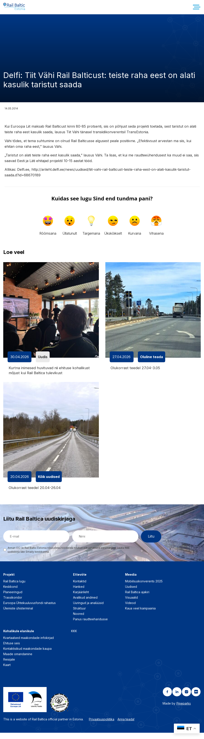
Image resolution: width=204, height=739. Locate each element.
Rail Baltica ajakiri (137, 598)
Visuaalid (131, 603)
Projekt (9, 580)
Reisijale (9, 665)
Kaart (7, 671)
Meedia (131, 580)
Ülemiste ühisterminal (18, 614)
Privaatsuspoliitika (101, 725)
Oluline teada (151, 362)
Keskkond (10, 592)
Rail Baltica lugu (14, 587)
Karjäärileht (81, 598)
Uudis (42, 362)
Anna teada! (126, 725)
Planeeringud (12, 598)
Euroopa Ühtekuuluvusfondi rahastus (29, 609)
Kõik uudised (49, 482)
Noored (78, 620)
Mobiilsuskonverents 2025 (144, 587)
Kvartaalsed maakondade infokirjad (28, 644)
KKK (74, 637)
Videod (130, 609)
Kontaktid (79, 587)
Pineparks (183, 709)
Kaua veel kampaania (140, 614)
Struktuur (79, 614)
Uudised (131, 592)
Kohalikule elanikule (18, 637)
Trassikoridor (12, 603)
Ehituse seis (11, 649)
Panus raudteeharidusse (90, 625)
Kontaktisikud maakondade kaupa (27, 654)
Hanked (78, 592)
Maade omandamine (17, 660)
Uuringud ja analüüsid (88, 609)
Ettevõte (79, 580)
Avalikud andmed (85, 603)
